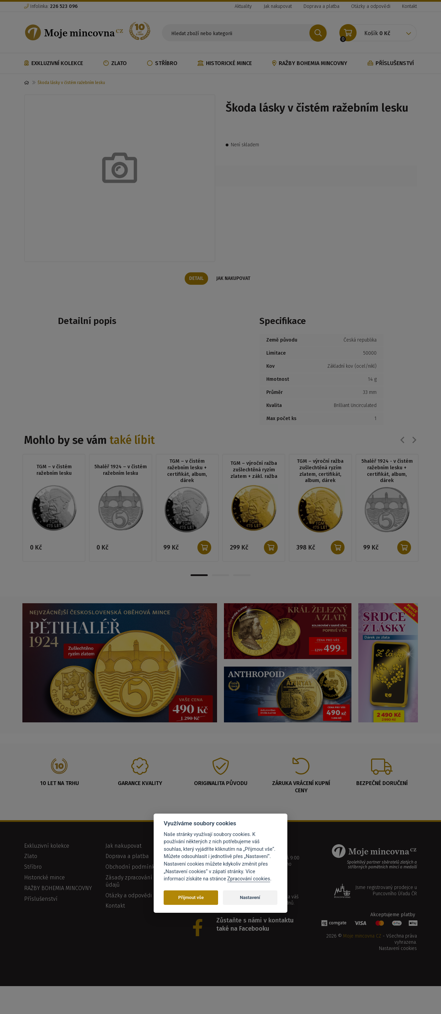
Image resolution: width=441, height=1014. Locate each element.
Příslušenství (391, 63)
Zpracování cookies (248, 879)
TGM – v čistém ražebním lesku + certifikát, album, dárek (187, 472)
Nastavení (250, 897)
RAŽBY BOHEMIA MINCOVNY (309, 63)
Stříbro (162, 63)
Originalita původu (220, 784)
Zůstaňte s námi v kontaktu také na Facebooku (255, 925)
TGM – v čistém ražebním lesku (54, 470)
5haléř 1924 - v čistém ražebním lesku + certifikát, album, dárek (386, 472)
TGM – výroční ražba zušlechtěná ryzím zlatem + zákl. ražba (253, 470)
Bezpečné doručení (382, 784)
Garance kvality (140, 784)
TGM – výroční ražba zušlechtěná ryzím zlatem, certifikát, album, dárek (320, 472)
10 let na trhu (59, 784)
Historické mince (224, 63)
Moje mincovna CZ (362, 937)
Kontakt (409, 6)
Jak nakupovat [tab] (234, 279)
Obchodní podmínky (131, 868)
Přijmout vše (191, 897)
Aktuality (243, 6)
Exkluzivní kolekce (53, 63)
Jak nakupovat (278, 6)
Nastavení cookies (398, 950)
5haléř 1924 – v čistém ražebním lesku (120, 470)
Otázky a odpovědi (370, 6)
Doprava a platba (321, 6)
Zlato (115, 63)
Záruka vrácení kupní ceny (301, 788)
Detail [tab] (195, 279)
